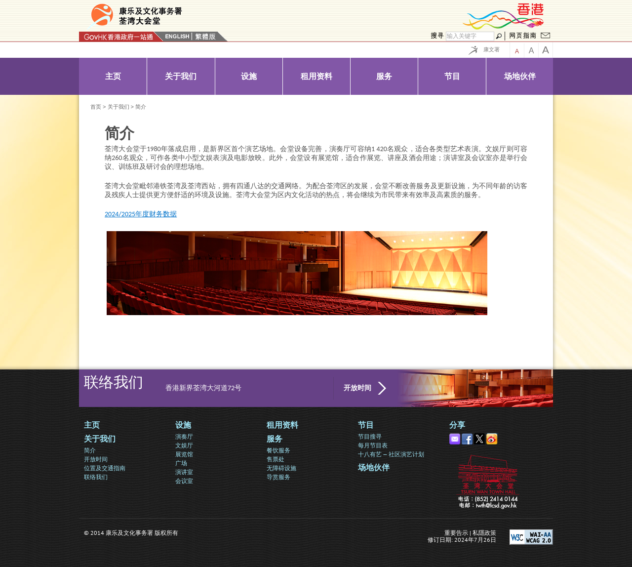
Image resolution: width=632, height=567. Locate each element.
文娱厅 (184, 445)
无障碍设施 (281, 468)
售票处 (275, 459)
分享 (457, 425)
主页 (92, 425)
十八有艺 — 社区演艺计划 (391, 454)
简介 (90, 450)
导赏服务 (278, 477)
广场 (181, 463)
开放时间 (357, 388)
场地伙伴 (374, 467)
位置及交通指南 (104, 468)
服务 (274, 439)
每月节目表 (373, 445)
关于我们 (118, 107)
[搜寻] (470, 36)
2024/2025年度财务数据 (141, 214)
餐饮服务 (278, 450)
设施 (183, 425)
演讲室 (184, 472)
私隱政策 (484, 532)
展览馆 (184, 454)
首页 (95, 107)
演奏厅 (184, 436)
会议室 (184, 481)
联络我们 (96, 477)
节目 (366, 425)
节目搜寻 (370, 436)
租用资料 (282, 425)
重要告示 (456, 532)
